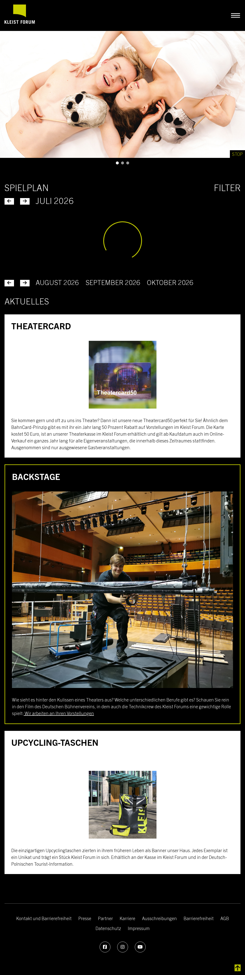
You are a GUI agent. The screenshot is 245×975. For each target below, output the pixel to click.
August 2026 (57, 282)
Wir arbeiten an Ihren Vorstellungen (59, 713)
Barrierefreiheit (199, 918)
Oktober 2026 (170, 282)
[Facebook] (105, 947)
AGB (224, 918)
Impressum (139, 928)
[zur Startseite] (20, 15)
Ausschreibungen (159, 918)
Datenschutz (108, 928)
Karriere (127, 918)
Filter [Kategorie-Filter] (227, 187)
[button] (117, 162)
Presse (84, 918)
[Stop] (237, 154)
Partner (105, 918)
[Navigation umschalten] (235, 15)
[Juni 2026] (9, 283)
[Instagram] (122, 947)
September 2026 (113, 282)
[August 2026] (25, 283)
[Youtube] (140, 947)
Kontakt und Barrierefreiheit (44, 918)
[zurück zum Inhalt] (238, 968)
